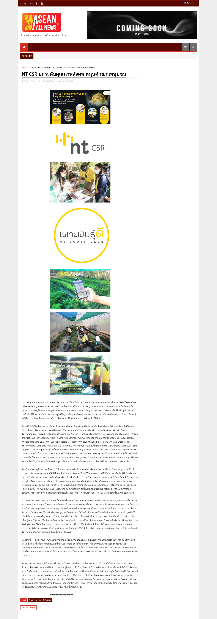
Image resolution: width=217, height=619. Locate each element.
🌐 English (189, 3)
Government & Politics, (63, 80)
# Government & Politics (40, 599)
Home (24, 67)
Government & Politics (40, 67)
